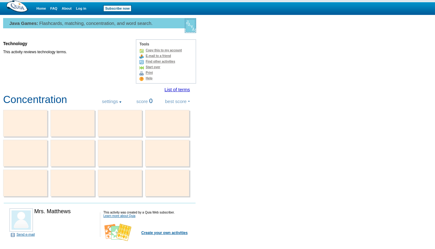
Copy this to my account (164, 50)
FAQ (54, 8)
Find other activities (160, 61)
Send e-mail (26, 234)
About (67, 8)
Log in (81, 8)
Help (149, 78)
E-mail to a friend (158, 56)
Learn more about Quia (119, 216)
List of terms (177, 89)
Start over (153, 67)
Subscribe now (117, 8)
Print (149, 72)
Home (41, 8)
